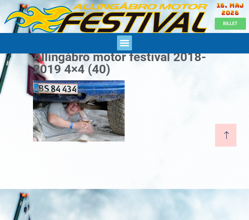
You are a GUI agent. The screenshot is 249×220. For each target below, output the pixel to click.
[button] (124, 43)
